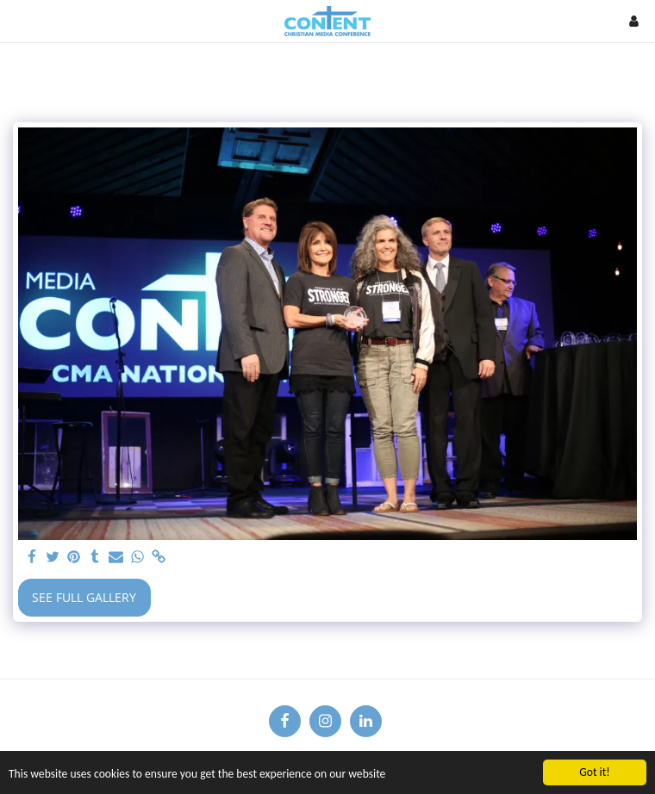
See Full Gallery (84, 597)
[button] (19, 20)
